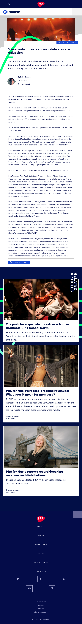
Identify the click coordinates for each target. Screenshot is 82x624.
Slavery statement (41, 612)
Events (41, 536)
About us (41, 527)
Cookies (41, 605)
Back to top (77, 515)
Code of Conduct (41, 562)
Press (41, 553)
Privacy (41, 608)
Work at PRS (41, 545)
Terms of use (41, 601)
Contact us (41, 571)
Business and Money (67, 42)
